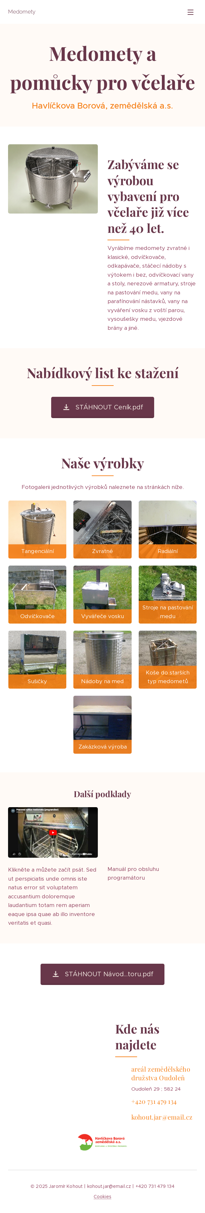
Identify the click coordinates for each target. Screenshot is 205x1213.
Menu (190, 12)
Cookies (102, 1196)
